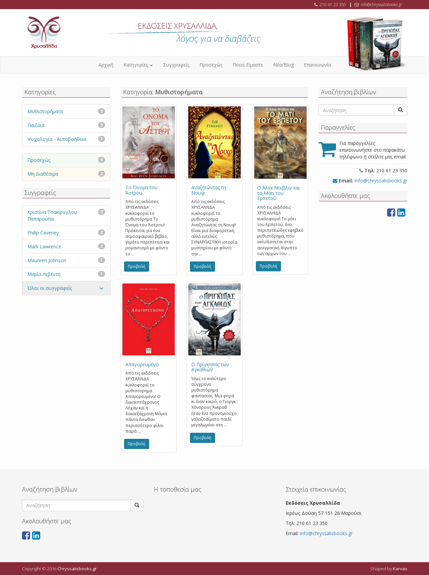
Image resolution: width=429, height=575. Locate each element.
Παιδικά (35, 125)
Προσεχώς (210, 64)
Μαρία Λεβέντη (44, 274)
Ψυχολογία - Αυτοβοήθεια (56, 139)
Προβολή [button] (136, 266)
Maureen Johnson (46, 260)
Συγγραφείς (176, 64)
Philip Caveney (43, 232)
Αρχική (105, 64)
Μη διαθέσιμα (42, 174)
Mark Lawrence (44, 246)
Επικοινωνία (317, 64)
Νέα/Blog (283, 64)
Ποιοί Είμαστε (248, 64)
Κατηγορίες (138, 64)
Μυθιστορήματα (45, 111)
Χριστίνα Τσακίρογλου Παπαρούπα (52, 215)
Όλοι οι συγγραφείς (49, 288)
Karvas (400, 569)
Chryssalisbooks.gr (77, 569)
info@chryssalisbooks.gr (381, 4)
